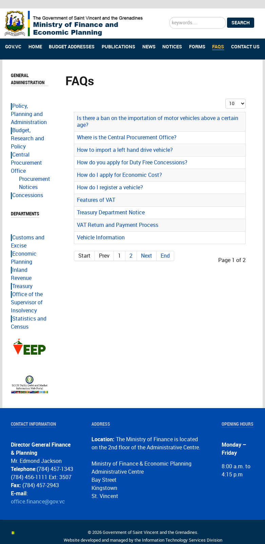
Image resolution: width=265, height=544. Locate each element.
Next (146, 247)
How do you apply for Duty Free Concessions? (132, 154)
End (165, 247)
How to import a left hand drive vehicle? (125, 142)
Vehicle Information (101, 229)
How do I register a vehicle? (110, 179)
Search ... (169, 8)
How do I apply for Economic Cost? (119, 167)
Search (240, 14)
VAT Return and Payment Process (117, 217)
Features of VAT (96, 192)
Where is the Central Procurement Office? (127, 129)
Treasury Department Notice (111, 204)
